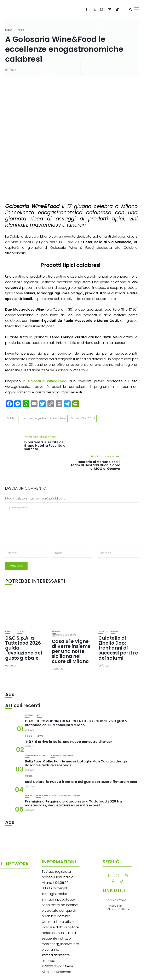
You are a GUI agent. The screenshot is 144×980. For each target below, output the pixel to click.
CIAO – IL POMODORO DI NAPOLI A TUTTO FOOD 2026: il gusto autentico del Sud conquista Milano (76, 723)
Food (20, 30)
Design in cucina (35, 755)
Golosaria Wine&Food (83, 418)
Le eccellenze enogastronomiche (58, 795)
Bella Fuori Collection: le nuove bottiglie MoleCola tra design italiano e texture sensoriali (76, 763)
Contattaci (118, 900)
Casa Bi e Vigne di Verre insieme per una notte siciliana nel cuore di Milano (71, 651)
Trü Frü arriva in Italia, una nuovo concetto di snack (69, 741)
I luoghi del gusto (64, 635)
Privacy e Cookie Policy (117, 908)
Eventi (9, 30)
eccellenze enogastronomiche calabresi (44, 418)
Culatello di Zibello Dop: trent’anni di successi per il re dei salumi (118, 648)
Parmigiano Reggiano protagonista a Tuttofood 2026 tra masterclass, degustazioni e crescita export (73, 803)
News (39, 736)
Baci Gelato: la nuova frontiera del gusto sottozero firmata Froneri (81, 781)
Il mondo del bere (62, 755)
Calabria (12, 418)
